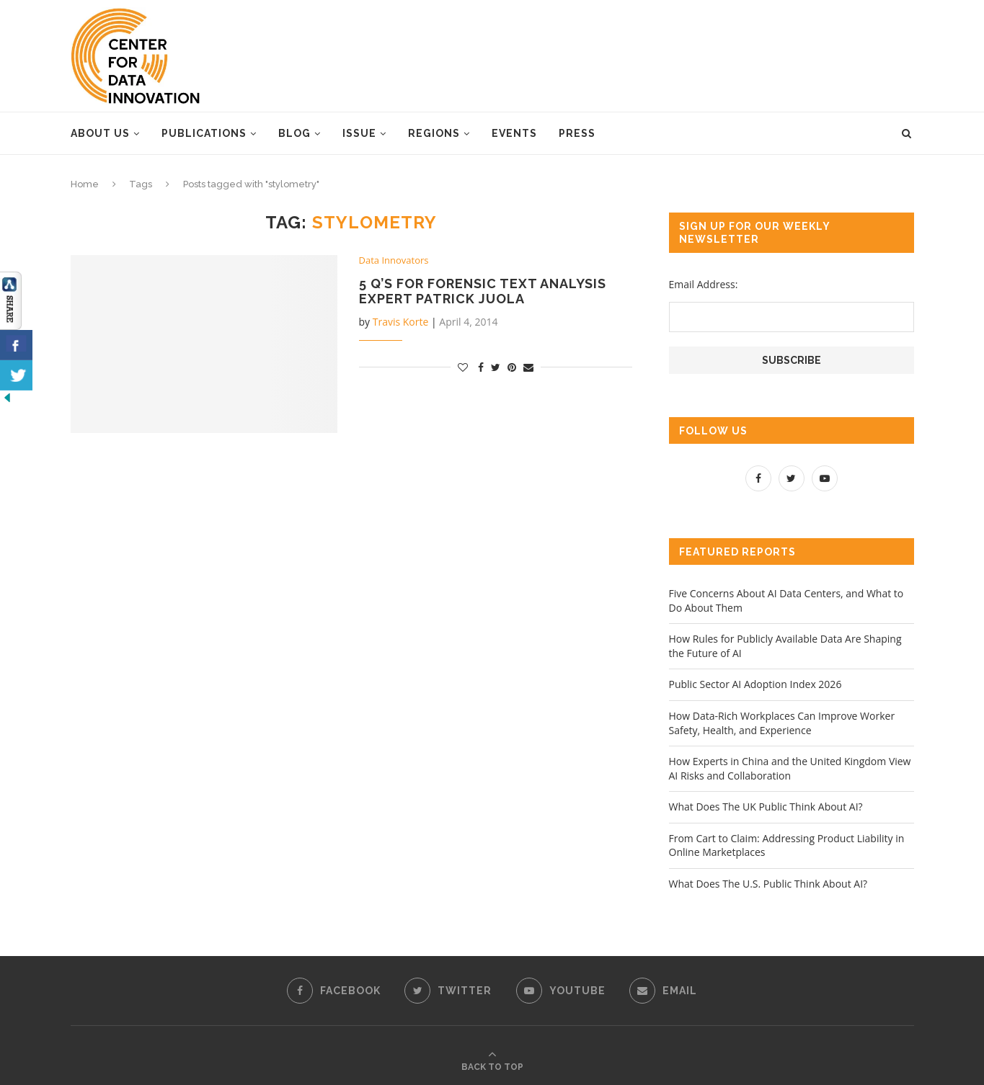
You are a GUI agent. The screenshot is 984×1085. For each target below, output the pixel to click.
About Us (100, 133)
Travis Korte (401, 322)
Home (85, 184)
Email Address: (703, 284)
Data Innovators (394, 261)
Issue (359, 133)
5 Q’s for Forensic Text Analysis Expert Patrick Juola (482, 291)
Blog (294, 133)
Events (514, 133)
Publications (204, 133)
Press (577, 133)
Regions (434, 133)
